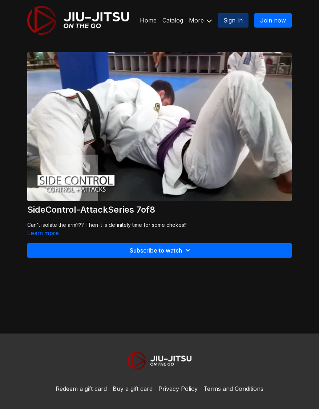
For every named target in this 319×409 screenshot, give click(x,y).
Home (148, 20)
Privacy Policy (178, 388)
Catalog (172, 20)
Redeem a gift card (81, 388)
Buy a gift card (133, 388)
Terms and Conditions (233, 388)
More (200, 20)
